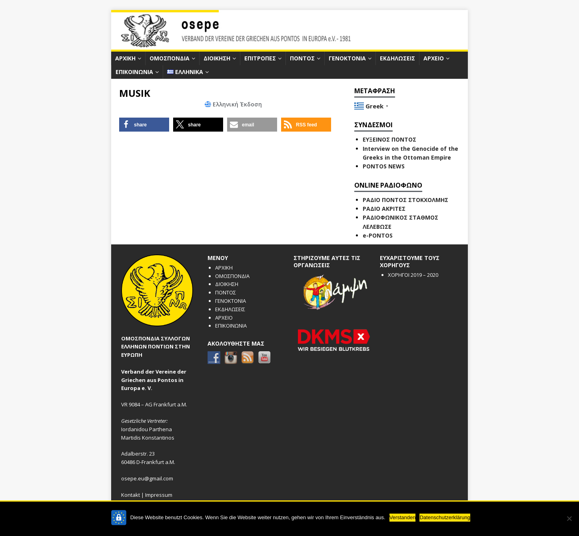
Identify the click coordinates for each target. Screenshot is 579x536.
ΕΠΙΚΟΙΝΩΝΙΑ (134, 72)
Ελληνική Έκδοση (237, 104)
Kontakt (130, 494)
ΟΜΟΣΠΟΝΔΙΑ (170, 58)
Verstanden (402, 517)
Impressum (158, 494)
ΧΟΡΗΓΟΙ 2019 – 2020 (413, 274)
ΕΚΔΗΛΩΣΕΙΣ (397, 58)
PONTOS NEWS (384, 166)
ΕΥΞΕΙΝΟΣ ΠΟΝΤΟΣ (389, 139)
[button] (144, 125)
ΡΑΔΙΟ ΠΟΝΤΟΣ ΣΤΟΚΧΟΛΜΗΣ (405, 200)
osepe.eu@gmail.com (147, 478)
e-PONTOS (378, 235)
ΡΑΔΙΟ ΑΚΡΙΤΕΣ (384, 208)
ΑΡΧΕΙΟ (433, 58)
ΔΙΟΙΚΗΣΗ (217, 58)
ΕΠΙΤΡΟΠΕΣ (260, 58)
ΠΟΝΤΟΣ (302, 58)
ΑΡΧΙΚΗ (125, 58)
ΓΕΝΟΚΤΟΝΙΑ (347, 58)
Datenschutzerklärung (444, 517)
